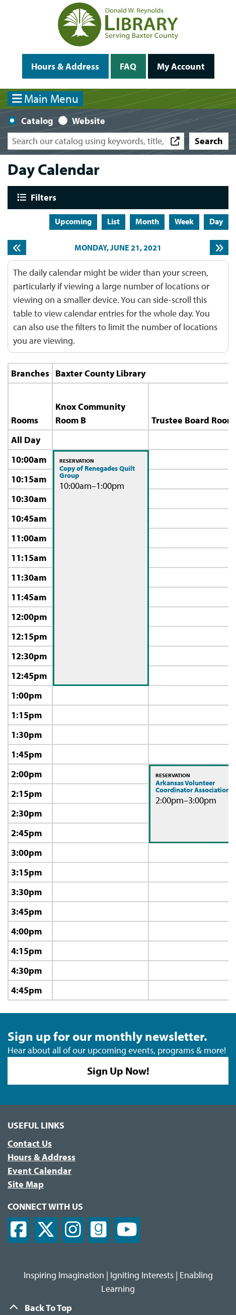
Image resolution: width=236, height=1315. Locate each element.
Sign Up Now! (118, 1070)
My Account (181, 66)
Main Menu (45, 98)
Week (184, 221)
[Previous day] (17, 247)
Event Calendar (39, 1170)
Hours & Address (65, 66)
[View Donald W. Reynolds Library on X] (46, 1230)
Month (147, 221)
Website (88, 121)
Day (216, 221)
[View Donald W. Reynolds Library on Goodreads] (99, 1230)
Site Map (26, 1184)
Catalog (37, 121)
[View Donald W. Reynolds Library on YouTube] (127, 1230)
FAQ (128, 66)
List (113, 221)
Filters (42, 197)
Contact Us (30, 1143)
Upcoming (73, 221)
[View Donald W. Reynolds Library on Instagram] (73, 1230)
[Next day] (219, 247)
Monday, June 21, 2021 (118, 247)
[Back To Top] (118, 1307)
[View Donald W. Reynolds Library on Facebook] (19, 1230)
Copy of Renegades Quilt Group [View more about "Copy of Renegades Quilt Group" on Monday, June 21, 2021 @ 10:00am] (97, 472)
